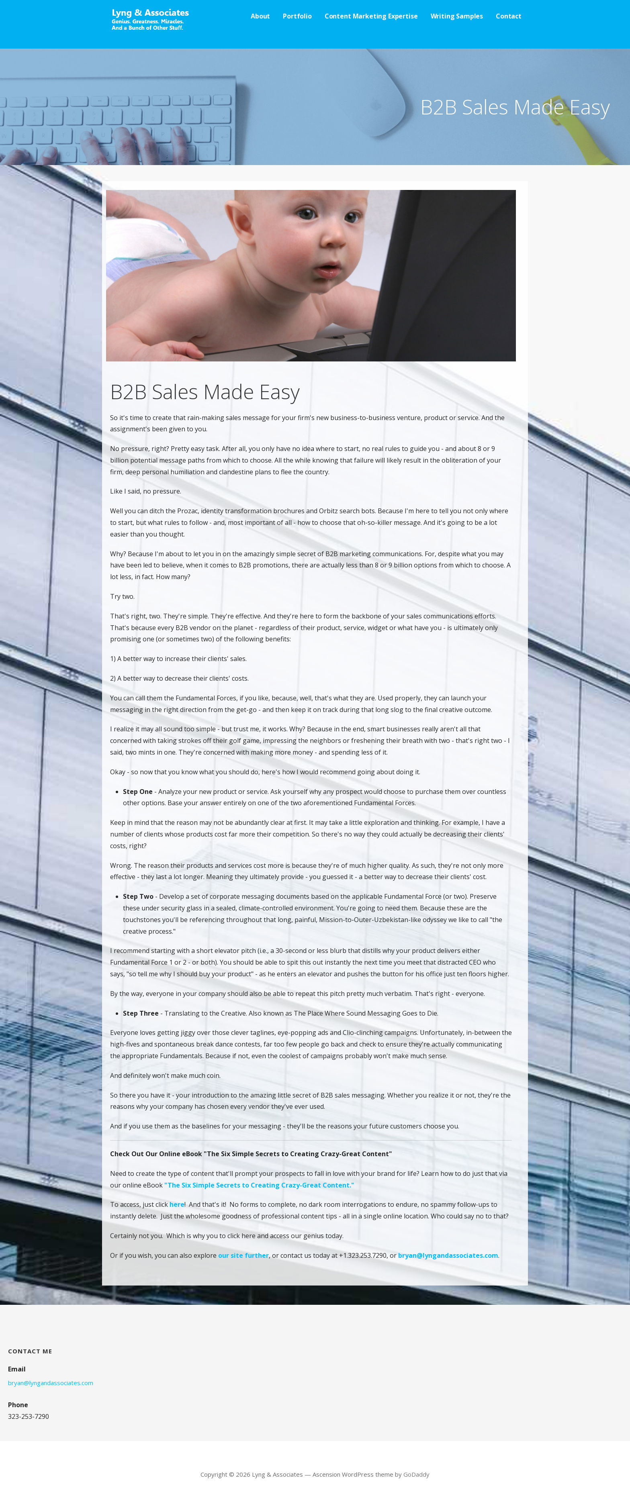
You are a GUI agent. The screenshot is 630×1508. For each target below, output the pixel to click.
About (260, 16)
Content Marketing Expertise (371, 16)
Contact (509, 16)
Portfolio (297, 16)
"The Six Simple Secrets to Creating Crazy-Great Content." (259, 1185)
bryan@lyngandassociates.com (448, 1255)
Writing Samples (457, 16)
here (177, 1204)
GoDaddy (416, 1474)
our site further (243, 1255)
